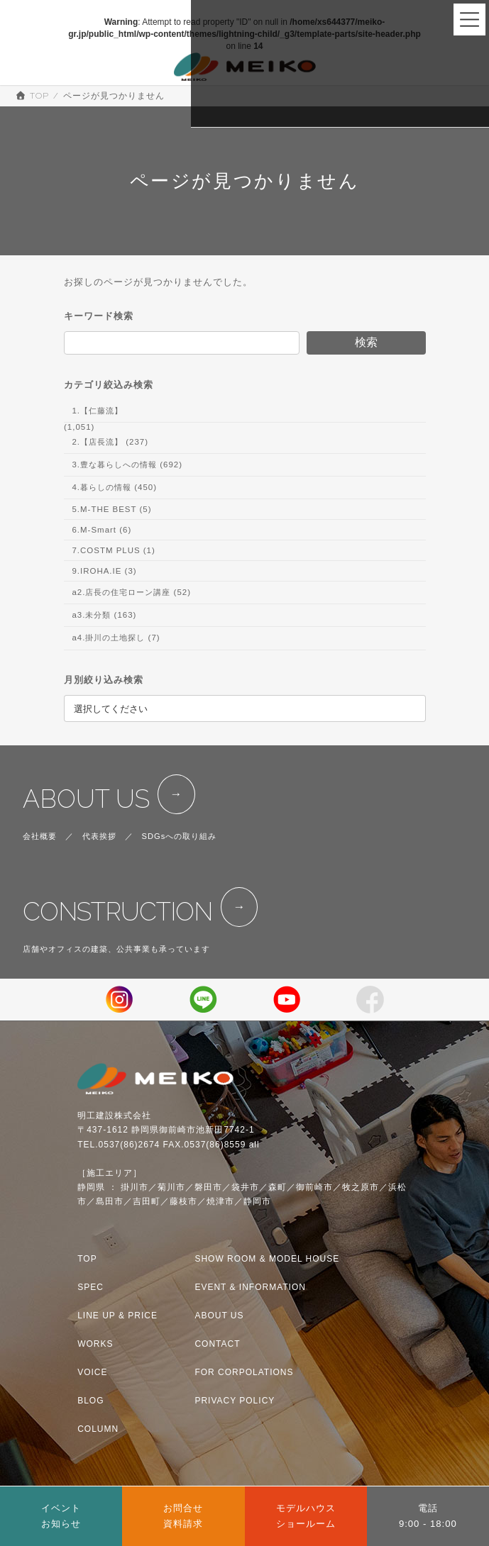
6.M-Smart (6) (101, 529)
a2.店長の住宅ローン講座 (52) (131, 592)
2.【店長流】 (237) (110, 442)
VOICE (92, 1372)
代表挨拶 (99, 836)
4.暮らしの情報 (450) (114, 487)
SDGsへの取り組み (179, 836)
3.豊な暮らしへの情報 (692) (127, 464)
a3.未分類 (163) (104, 615)
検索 (365, 342)
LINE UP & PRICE (117, 1315)
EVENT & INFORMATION (250, 1287)
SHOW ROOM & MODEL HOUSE (266, 1259)
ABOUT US (86, 798)
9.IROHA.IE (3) (104, 571)
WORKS (95, 1344)
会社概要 (40, 836)
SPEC (90, 1287)
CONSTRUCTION (117, 911)
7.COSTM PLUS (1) (113, 550)
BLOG (90, 1401)
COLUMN (98, 1429)
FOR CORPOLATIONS (243, 1372)
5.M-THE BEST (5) (111, 509)
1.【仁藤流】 (97, 410)
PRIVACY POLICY (234, 1401)
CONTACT (217, 1344)
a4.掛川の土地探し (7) (116, 638)
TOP (87, 1259)
